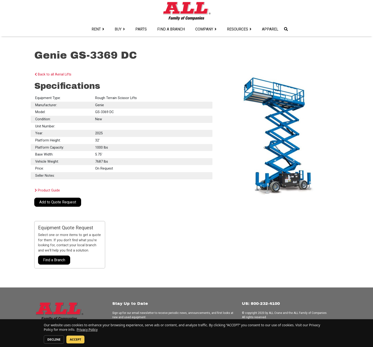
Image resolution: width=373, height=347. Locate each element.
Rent (96, 29)
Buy (118, 29)
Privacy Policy (87, 329)
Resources (237, 29)
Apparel (270, 29)
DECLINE (53, 339)
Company (204, 29)
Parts (141, 29)
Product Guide (47, 190)
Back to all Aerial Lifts (53, 74)
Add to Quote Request (57, 202)
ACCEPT (75, 339)
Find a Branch (171, 29)
